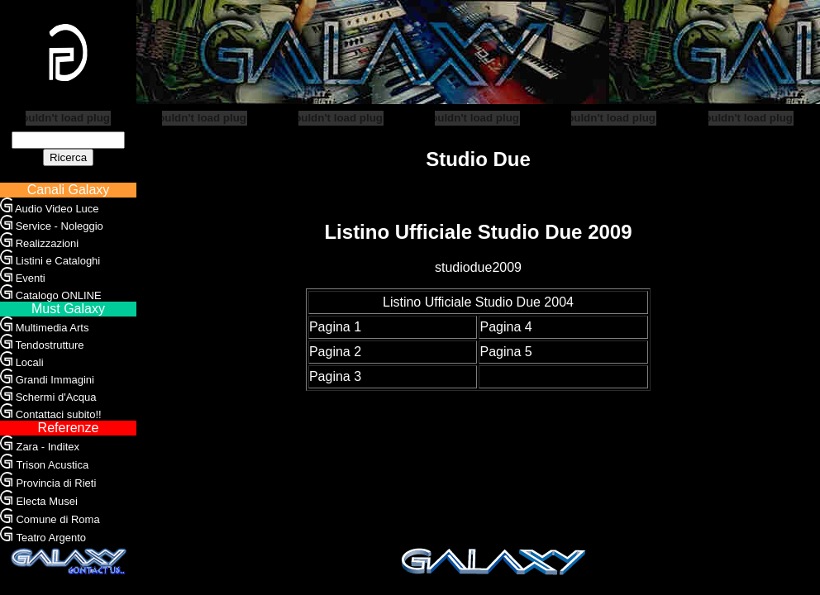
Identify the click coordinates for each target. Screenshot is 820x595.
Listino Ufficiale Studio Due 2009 (478, 232)
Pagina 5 (505, 352)
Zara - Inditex (47, 446)
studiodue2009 (478, 267)
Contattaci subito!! (59, 414)
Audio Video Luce (57, 208)
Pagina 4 (505, 327)
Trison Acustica (52, 465)
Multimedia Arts (52, 327)
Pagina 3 (335, 376)
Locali (30, 362)
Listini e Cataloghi (58, 261)
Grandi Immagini (55, 380)
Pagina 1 (335, 327)
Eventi (30, 278)
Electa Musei (46, 501)
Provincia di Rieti (56, 483)
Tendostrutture (49, 345)
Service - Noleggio (59, 226)
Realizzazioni (47, 243)
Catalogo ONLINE (59, 295)
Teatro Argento (51, 537)
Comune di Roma (57, 519)
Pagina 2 (335, 352)
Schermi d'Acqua (56, 397)
